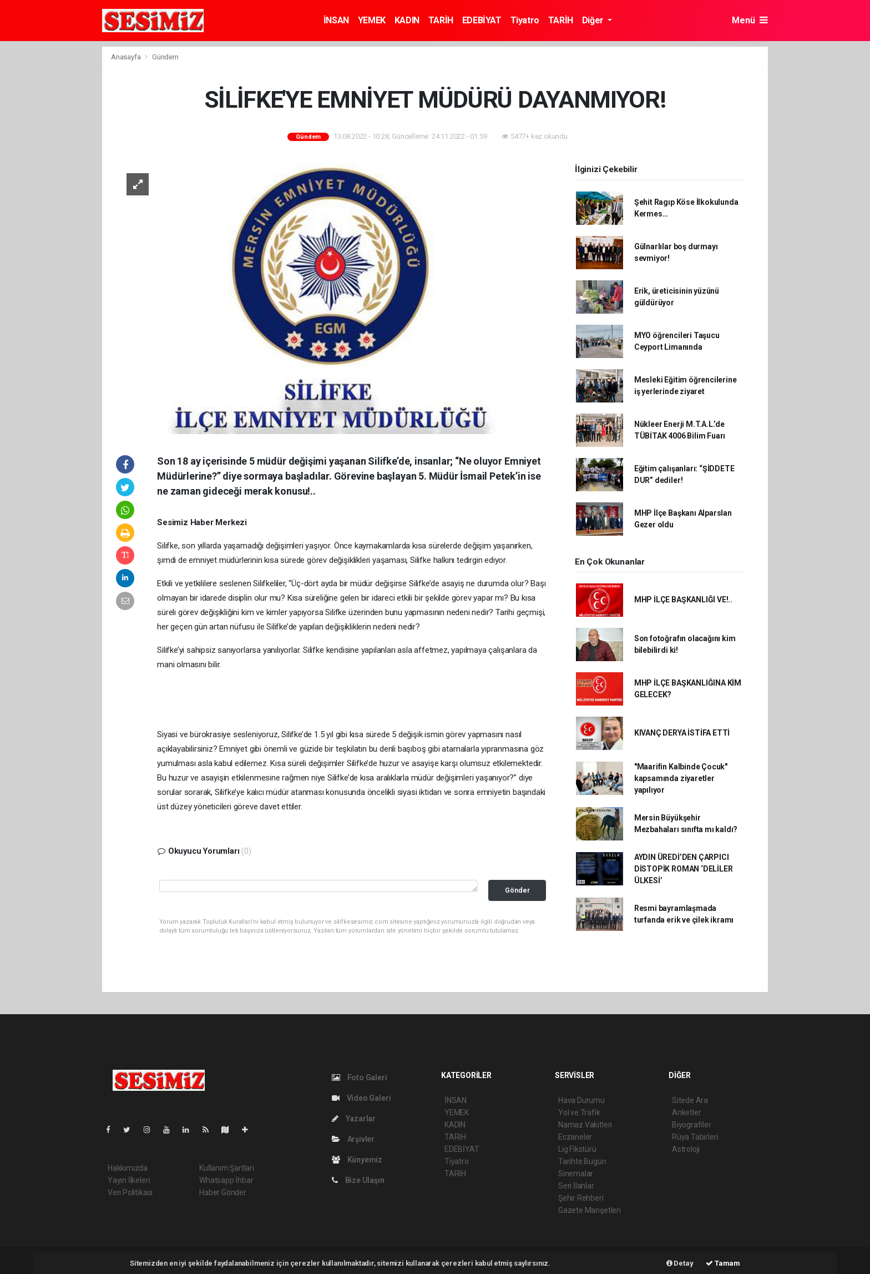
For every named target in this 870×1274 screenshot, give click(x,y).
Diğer (594, 20)
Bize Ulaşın (358, 1180)
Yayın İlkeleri (129, 1180)
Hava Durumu (581, 1100)
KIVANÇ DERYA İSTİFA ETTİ (682, 732)
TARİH (440, 20)
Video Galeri (361, 1098)
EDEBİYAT (482, 20)
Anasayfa (126, 57)
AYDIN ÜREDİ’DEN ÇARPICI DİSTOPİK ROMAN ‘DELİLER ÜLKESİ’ (683, 869)
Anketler (686, 1112)
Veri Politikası (130, 1192)
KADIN (406, 20)
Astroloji (686, 1149)
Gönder (517, 890)
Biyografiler (691, 1124)
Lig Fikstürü (577, 1149)
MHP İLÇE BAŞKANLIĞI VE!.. (683, 599)
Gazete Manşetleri (589, 1210)
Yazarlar (354, 1118)
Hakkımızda (128, 1168)
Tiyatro (524, 20)
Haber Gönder (222, 1192)
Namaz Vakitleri (585, 1124)
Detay (680, 1263)
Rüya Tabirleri (695, 1136)
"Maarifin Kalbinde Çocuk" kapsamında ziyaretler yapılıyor (680, 778)
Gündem (165, 57)
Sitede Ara (690, 1100)
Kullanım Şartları (226, 1168)
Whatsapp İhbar (226, 1180)
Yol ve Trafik (579, 1112)
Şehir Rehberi (581, 1198)
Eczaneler (575, 1136)
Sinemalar (575, 1173)
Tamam (723, 1263)
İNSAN (336, 20)
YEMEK (372, 20)
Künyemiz (357, 1159)
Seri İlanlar (576, 1185)
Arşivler (353, 1139)
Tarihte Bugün (582, 1161)
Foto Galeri (359, 1077)
